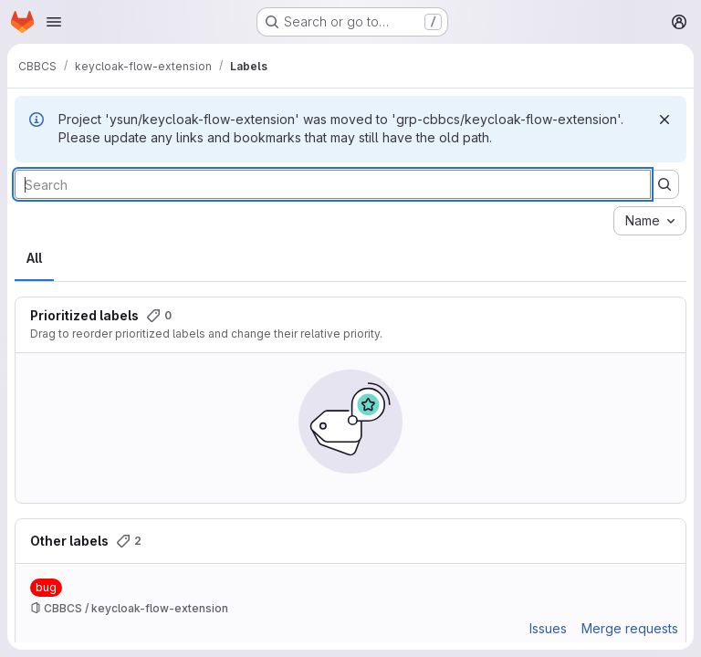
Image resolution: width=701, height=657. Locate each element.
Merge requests (629, 628)
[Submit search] (664, 184)
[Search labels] (333, 184)
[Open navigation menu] (53, 21)
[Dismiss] (664, 119)
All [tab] (34, 258)
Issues (548, 628)
